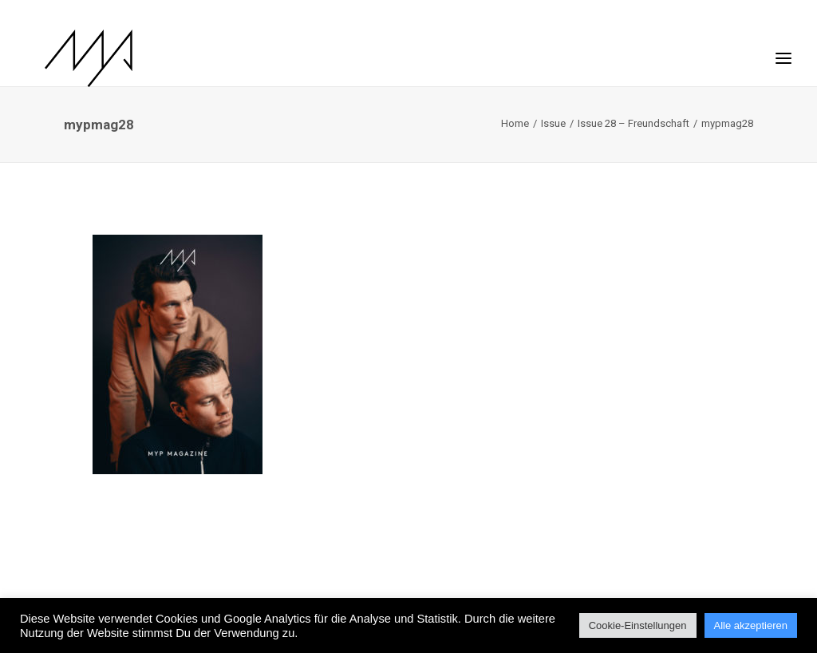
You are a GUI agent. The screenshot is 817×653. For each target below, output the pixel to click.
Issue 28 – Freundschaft (633, 123)
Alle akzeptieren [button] (751, 625)
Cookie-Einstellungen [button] (638, 625)
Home (515, 123)
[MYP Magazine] (69, 58)
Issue (553, 123)
